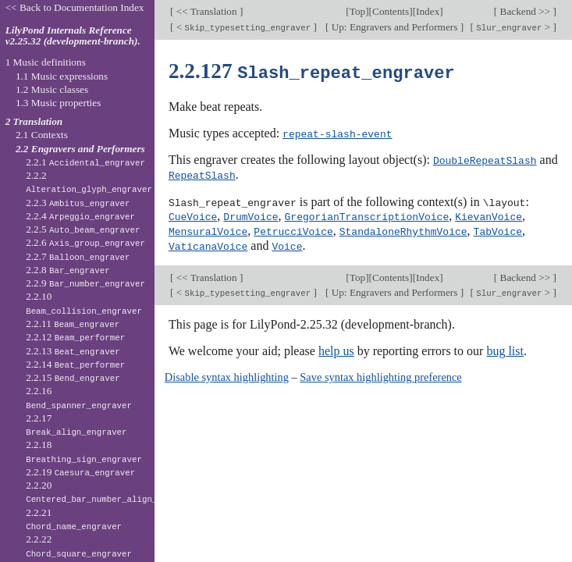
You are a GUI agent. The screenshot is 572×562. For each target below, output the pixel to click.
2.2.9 (85, 283)
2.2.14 (75, 364)
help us (336, 347)
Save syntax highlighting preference (380, 373)
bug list (505, 347)
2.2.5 (83, 229)
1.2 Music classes (52, 89)
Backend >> (524, 11)
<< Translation (206, 11)
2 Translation (34, 121)
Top (357, 11)
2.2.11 (72, 323)
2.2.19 (80, 472)
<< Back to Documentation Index (74, 7)
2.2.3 (78, 202)
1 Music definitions (45, 62)
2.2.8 (68, 270)
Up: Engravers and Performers (394, 27)
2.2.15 (73, 377)
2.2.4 (80, 216)
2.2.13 (73, 351)
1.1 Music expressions (62, 76)
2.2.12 (75, 337)
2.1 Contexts (42, 134)
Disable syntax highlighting (227, 373)
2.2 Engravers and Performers (80, 149)
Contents (390, 11)
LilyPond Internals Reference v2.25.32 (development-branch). (72, 36)
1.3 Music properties (58, 102)
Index (427, 11)
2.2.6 (85, 242)
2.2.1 (85, 162)
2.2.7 (78, 256)
